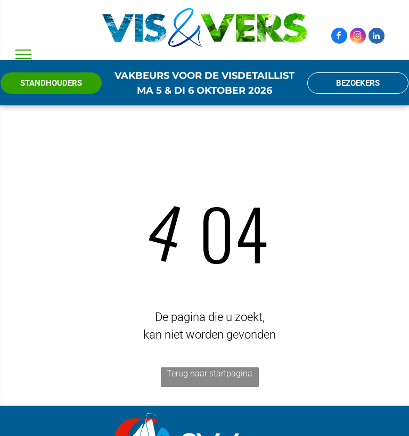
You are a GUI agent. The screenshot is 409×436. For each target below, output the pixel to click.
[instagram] (358, 37)
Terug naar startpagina (209, 373)
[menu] (23, 54)
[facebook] (339, 37)
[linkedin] (377, 37)
